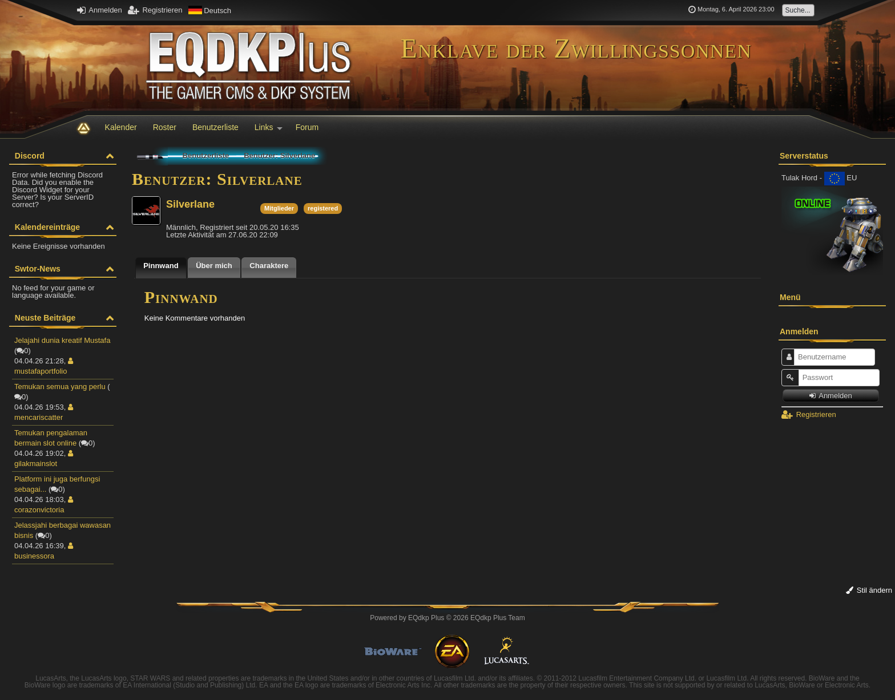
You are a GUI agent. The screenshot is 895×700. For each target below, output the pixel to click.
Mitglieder (279, 208)
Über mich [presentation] (214, 265)
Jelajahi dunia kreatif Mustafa (62, 340)
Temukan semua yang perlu (60, 386)
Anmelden (99, 10)
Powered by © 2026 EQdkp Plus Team (447, 618)
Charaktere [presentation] (268, 265)
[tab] (160, 267)
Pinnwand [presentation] (160, 265)
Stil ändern (869, 590)
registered (323, 208)
